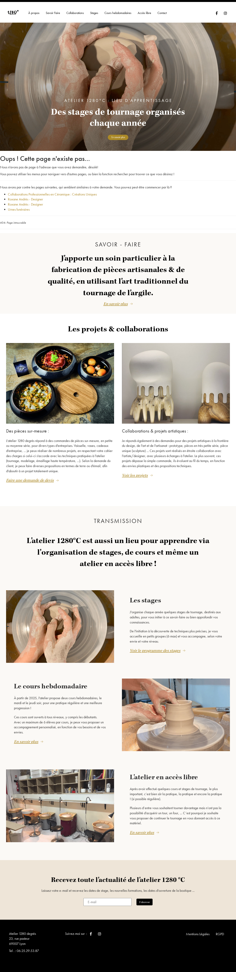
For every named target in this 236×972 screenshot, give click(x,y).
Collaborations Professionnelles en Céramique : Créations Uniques (52, 194)
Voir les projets (135, 475)
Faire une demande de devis (30, 480)
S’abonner (144, 899)
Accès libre (144, 13)
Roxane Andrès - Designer (25, 199)
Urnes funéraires (19, 209)
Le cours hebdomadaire (50, 683)
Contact (162, 13)
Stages (94, 13)
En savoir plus (115, 303)
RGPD (220, 931)
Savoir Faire (53, 13)
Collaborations (75, 13)
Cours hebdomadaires (117, 13)
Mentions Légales (197, 931)
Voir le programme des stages (155, 647)
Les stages (145, 597)
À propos (33, 13)
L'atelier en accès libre (164, 774)
